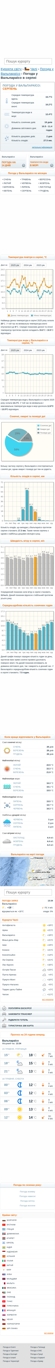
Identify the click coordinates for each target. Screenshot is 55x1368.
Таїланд (11, 1297)
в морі (39, 164)
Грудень (44, 191)
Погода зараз (10, 900)
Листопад (45, 187)
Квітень (8, 191)
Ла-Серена (7, 960)
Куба (9, 1274)
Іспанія (11, 1256)
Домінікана (13, 1234)
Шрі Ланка (12, 1328)
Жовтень (45, 183)
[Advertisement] (27, 28)
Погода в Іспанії (9, 1358)
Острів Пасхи (9, 970)
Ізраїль (10, 1243)
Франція (11, 1310)
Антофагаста (8, 925)
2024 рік (28, 265)
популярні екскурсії (20, 1008)
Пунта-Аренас (9, 975)
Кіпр (9, 1270)
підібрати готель (18, 1020)
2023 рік (40, 265)
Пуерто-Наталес (10, 984)
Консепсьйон (8, 955)
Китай (10, 1265)
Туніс (10, 1301)
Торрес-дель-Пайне (12, 989)
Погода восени (27, 1205)
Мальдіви (12, 1279)
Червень (26, 183)
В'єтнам (11, 1225)
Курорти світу (11, 69)
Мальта (11, 1283)
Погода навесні (28, 1196)
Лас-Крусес (8, 965)
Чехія (10, 1319)
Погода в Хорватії (37, 1358)
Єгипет (11, 1238)
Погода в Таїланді (37, 1347)
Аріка (5, 930)
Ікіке (4, 945)
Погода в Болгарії (10, 1354)
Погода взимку (27, 1191)
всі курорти (47, 999)
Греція (10, 1229)
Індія (9, 1247)
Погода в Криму (36, 1361)
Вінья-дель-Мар (10, 940)
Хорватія (11, 1315)
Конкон (5, 950)
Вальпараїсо (8, 935)
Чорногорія (13, 1324)
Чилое (5, 994)
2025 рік (15, 265)
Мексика (11, 1288)
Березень (9, 187)
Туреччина (13, 1306)
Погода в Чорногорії (11, 1361)
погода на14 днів (9, 164)
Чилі (33, 69)
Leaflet (42, 885)
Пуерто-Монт (8, 979)
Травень (26, 179)
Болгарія (11, 1220)
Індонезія (12, 1252)
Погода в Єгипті (9, 1347)
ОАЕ (9, 1292)
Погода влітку (27, 1201)
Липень (26, 187)
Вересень (45, 179)
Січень (7, 179)
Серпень (26, 191)
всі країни (48, 1333)
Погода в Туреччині (11, 1351)
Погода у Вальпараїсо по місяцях (27, 173)
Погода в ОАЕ (36, 1351)
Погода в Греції (36, 1354)
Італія (10, 1261)
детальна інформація (42, 147)
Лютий (7, 183)
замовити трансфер (20, 1014)
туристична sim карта (21, 1026)
